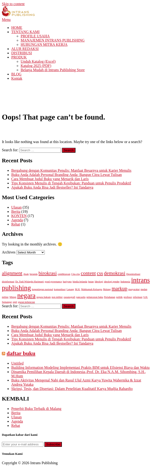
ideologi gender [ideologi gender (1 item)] (112, 281)
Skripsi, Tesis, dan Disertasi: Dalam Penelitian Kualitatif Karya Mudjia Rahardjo (72, 389)
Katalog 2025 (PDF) (36, 66)
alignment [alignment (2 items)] (12, 273)
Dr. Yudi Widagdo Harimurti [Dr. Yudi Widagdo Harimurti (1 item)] (29, 281)
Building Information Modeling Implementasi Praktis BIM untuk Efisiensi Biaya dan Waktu (80, 368)
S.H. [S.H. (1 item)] (145, 297)
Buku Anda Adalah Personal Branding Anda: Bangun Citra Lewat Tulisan (66, 175)
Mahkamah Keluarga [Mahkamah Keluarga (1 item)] (91, 289)
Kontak (16, 78)
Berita (15, 212)
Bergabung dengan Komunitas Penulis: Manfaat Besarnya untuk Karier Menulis (71, 170)
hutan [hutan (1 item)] (91, 281)
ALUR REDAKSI (25, 49)
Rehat (15, 224)
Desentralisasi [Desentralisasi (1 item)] (133, 274)
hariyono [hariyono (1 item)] (67, 281)
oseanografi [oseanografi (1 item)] (69, 297)
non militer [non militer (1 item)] (57, 297)
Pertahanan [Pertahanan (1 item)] (109, 297)
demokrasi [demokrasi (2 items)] (114, 273)
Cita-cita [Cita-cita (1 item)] (75, 274)
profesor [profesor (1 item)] (128, 297)
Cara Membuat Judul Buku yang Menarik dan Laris (50, 179)
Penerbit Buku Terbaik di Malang (36, 409)
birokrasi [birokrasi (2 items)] (47, 273)
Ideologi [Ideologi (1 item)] (99, 281)
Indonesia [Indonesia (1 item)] (125, 281)
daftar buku (21, 353)
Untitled (17, 363)
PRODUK (19, 57)
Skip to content (13, 4)
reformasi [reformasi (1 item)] (138, 297)
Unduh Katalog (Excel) (38, 61)
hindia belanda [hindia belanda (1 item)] (80, 281)
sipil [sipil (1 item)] (15, 302)
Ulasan (16, 207)
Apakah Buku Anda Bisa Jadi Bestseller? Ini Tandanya (52, 187)
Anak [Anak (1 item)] (26, 274)
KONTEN (19, 216)
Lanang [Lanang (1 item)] (70, 289)
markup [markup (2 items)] (119, 288)
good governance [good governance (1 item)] (53, 281)
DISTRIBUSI (21, 53)
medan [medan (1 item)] (144, 289)
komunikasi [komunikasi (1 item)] (60, 289)
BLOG (16, 74)
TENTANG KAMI (25, 32)
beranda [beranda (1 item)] (34, 274)
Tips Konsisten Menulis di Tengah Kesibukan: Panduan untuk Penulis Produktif (71, 183)
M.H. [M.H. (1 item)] (77, 289)
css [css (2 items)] (100, 273)
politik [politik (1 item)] (119, 297)
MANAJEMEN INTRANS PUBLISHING (53, 40)
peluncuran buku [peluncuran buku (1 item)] (94, 297)
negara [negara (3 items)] (26, 295)
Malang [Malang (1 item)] (107, 289)
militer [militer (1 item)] (5, 297)
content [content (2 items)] (88, 273)
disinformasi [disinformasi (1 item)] (8, 281)
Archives (8, 252)
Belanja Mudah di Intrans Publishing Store (53, 70)
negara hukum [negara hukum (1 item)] (44, 297)
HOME (16, 28)
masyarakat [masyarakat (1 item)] (134, 289)
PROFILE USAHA (35, 36)
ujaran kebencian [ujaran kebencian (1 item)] (26, 302)
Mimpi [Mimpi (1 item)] (12, 297)
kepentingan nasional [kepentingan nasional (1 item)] (42, 289)
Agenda (17, 220)
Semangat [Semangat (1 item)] (7, 302)
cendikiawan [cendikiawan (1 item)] (64, 274)
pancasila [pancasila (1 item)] (81, 297)
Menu (6, 20)
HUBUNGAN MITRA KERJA (44, 45)
